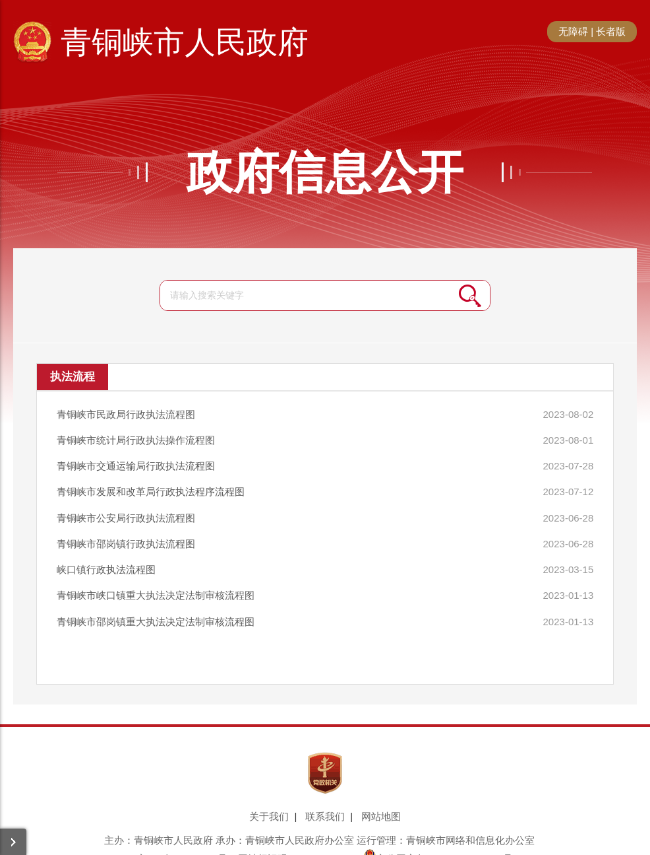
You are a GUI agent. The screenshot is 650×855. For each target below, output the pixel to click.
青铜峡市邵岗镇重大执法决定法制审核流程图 (155, 603)
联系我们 (325, 797)
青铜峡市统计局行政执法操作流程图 (136, 436)
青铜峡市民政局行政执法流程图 (126, 413)
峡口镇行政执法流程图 (106, 555)
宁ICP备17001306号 (182, 839)
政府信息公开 (325, 172)
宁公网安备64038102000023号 (438, 839)
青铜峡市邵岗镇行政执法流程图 (126, 531)
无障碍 (573, 31)
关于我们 (269, 797)
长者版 (611, 31)
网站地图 (381, 797)
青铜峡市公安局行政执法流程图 (126, 508)
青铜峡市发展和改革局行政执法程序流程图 (151, 484)
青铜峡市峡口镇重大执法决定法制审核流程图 (155, 579)
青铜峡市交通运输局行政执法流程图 (136, 460)
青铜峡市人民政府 (185, 42)
